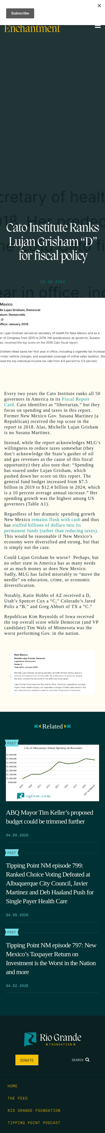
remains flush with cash (56, 519)
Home (13, 1085)
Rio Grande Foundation (34, 1110)
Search (81, 1059)
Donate (27, 1059)
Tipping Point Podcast (34, 1122)
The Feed (18, 1097)
